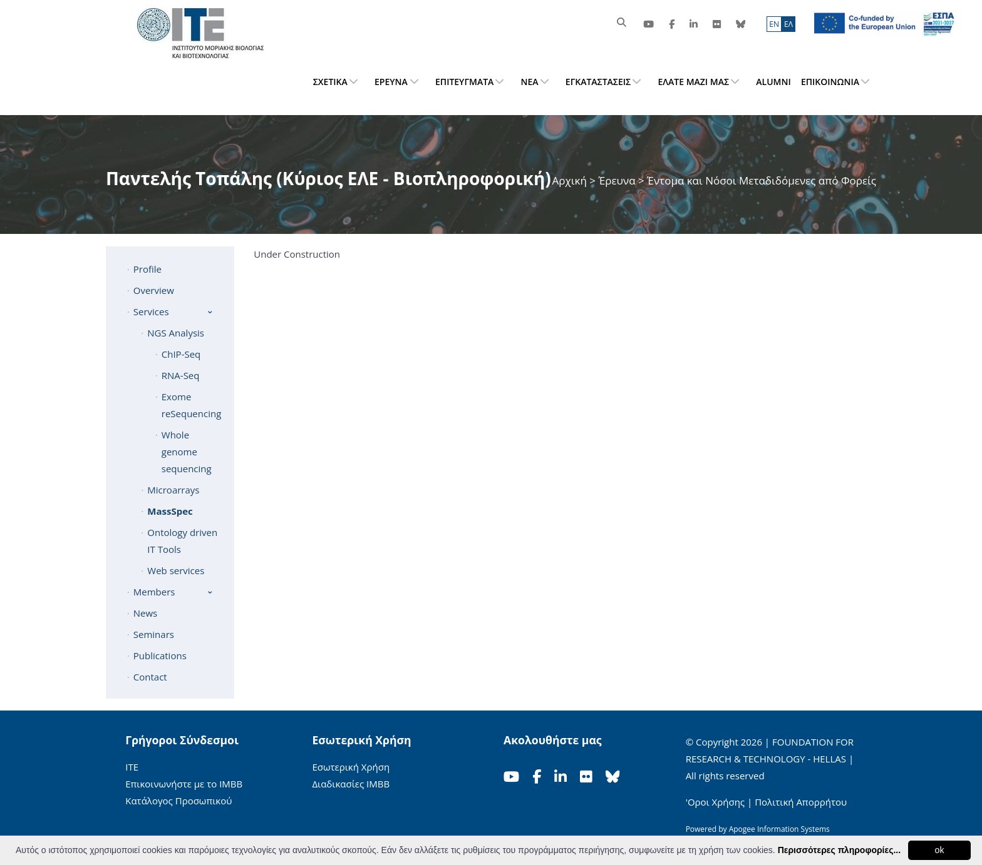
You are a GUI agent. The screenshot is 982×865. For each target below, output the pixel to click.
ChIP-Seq (181, 354)
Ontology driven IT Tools (182, 540)
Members (154, 591)
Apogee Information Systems (779, 829)
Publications (160, 655)
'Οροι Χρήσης (715, 802)
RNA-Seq (181, 375)
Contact (150, 676)
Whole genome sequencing (187, 451)
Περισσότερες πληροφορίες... (839, 850)
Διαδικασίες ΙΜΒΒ (351, 783)
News (145, 613)
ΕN (774, 24)
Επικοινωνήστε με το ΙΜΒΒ (183, 783)
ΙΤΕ (131, 767)
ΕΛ (788, 24)
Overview (153, 290)
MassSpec (169, 511)
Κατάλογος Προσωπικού (178, 800)
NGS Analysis (175, 332)
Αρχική (571, 180)
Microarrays (173, 489)
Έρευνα (616, 180)
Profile (147, 269)
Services (151, 311)
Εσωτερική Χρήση (351, 767)
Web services (175, 570)
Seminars (153, 634)
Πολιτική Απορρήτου (801, 802)
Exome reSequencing (192, 405)
